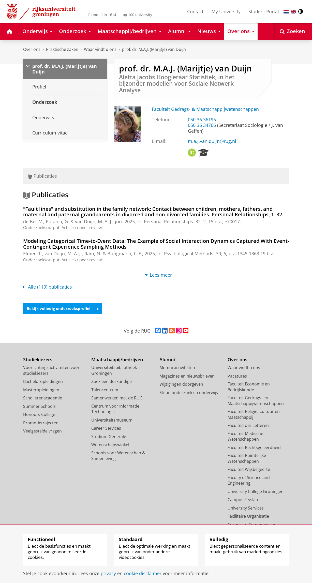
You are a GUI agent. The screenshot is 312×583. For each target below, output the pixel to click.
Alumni (167, 360)
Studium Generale (108, 437)
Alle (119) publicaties (47, 287)
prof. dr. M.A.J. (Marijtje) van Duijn (154, 49)
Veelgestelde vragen (42, 431)
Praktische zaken (62, 49)
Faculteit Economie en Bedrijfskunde (249, 387)
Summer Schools (39, 406)
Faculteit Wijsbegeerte (249, 470)
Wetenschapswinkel (110, 445)
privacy (108, 573)
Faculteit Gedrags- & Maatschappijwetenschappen (205, 109)
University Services (246, 508)
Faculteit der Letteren (248, 426)
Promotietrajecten (40, 423)
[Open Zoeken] (292, 31)
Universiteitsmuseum (111, 420)
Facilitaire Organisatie (248, 516)
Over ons (31, 49)
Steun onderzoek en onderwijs (188, 393)
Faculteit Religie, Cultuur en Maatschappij (254, 415)
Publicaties (42, 176)
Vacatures (237, 376)
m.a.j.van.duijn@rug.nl (212, 141)
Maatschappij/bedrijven (117, 360)
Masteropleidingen (41, 390)
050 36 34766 (202, 125)
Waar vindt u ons (100, 49)
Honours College (39, 415)
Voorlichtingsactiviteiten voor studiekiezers (51, 371)
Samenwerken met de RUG (117, 398)
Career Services (106, 428)
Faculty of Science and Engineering (249, 480)
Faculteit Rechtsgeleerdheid (254, 448)
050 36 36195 (202, 119)
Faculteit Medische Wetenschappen (245, 436)
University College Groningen (256, 492)
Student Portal (263, 11)
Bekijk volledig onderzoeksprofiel (64, 309)
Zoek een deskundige (111, 382)
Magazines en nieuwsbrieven (187, 376)
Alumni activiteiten (177, 368)
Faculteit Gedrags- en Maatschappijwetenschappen (256, 401)
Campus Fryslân (243, 500)
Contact (195, 11)
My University (226, 11)
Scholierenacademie (42, 398)
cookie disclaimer (142, 573)
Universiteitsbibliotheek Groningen (114, 371)
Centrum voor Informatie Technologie (115, 409)
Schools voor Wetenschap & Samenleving (118, 456)
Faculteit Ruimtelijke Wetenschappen (247, 459)
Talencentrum (104, 390)
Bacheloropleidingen (43, 382)
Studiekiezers (37, 360)
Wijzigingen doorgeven (181, 384)
